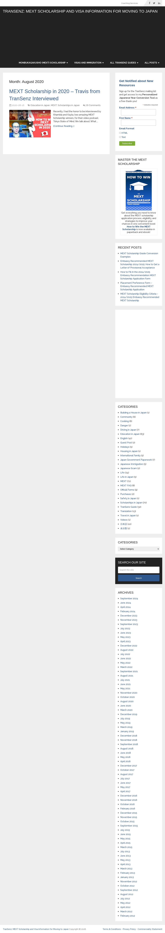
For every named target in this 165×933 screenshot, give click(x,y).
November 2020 (128, 693)
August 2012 (126, 894)
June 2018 (125, 753)
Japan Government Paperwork (136, 459)
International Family (130, 455)
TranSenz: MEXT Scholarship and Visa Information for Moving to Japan (80, 11)
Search (139, 578)
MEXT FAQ (126, 485)
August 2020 (126, 701)
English (124, 438)
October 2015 (127, 821)
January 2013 (127, 877)
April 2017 (125, 791)
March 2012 (126, 911)
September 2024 (129, 598)
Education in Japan (40, 106)
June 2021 (125, 684)
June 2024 (125, 602)
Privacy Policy (129, 929)
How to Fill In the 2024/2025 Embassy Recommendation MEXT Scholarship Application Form (138, 275)
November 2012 (128, 881)
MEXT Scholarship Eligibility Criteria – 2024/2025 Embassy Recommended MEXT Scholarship (139, 297)
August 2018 (126, 748)
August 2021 (126, 675)
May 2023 (125, 637)
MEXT (54, 106)
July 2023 (125, 628)
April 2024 (125, 607)
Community (126, 417)
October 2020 (127, 697)
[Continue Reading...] (64, 126)
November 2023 (128, 620)
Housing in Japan (129, 451)
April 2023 (125, 641)
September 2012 (129, 890)
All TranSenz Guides (123, 62)
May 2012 (125, 903)
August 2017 (126, 774)
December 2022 (128, 645)
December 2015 (128, 813)
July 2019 (125, 718)
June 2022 (125, 658)
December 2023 (128, 615)
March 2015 (126, 847)
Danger (124, 425)
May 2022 (125, 663)
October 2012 (127, 885)
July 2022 (125, 654)
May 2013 (125, 860)
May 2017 (125, 787)
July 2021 (125, 680)
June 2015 (125, 834)
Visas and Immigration (87, 62)
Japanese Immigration (131, 464)
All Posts (151, 62)
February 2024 (127, 611)
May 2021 (125, 688)
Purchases (125, 494)
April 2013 (125, 864)
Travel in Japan (128, 515)
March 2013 (126, 868)
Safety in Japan (128, 498)
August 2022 (126, 650)
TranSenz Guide (128, 507)
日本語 (123, 524)
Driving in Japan (128, 429)
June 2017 (125, 783)
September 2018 (129, 744)
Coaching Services (129, 3)
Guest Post (126, 442)
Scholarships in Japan (69, 106)
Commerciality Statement (150, 929)
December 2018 (128, 735)
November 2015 (128, 817)
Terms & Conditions (112, 929)
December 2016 (128, 795)
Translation (126, 511)
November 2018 (128, 740)
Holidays (124, 447)
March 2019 (126, 727)
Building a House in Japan (133, 412)
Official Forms (127, 489)
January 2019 (127, 731)
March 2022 (126, 667)
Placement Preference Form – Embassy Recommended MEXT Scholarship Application (137, 286)
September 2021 (129, 671)
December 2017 (128, 765)
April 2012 (125, 907)
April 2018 (125, 761)
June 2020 (125, 705)
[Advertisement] (88, 37)
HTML (124, 133)
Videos (124, 520)
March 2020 (126, 710)
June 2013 (125, 855)
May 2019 (125, 723)
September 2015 (129, 825)
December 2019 (128, 714)
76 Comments (93, 106)
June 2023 (125, 632)
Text (123, 137)
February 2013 (127, 873)
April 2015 (125, 843)
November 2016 (128, 800)
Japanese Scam (128, 468)
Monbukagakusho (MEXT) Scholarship (42, 62)
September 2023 (129, 624)
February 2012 (127, 915)
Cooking (124, 421)
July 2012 (125, 898)
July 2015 (125, 830)
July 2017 (125, 778)
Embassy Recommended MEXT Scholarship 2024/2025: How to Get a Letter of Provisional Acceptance (139, 264)
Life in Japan (126, 477)
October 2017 (127, 770)
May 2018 (125, 757)
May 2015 (125, 838)
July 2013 (125, 851)
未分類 (123, 528)
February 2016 (127, 808)
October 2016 (127, 804)
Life (122, 472)
